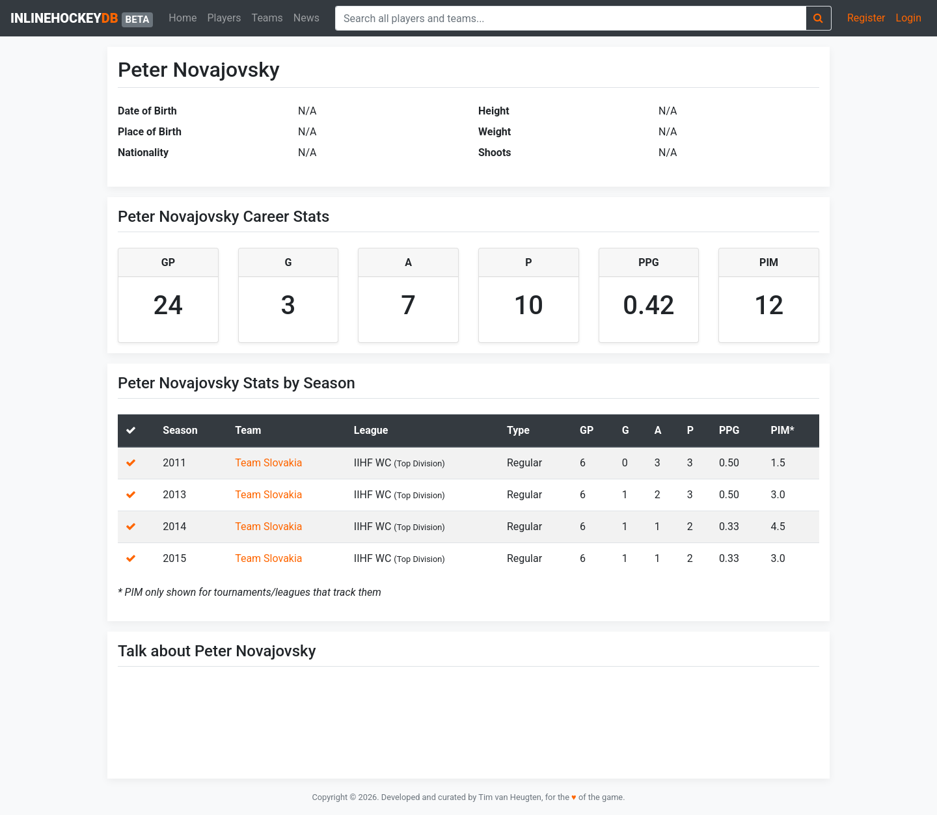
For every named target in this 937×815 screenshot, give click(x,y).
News (306, 18)
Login (908, 18)
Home (183, 18)
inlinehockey (81, 18)
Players (224, 18)
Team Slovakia (268, 463)
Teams (267, 18)
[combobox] (570, 18)
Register (866, 18)
